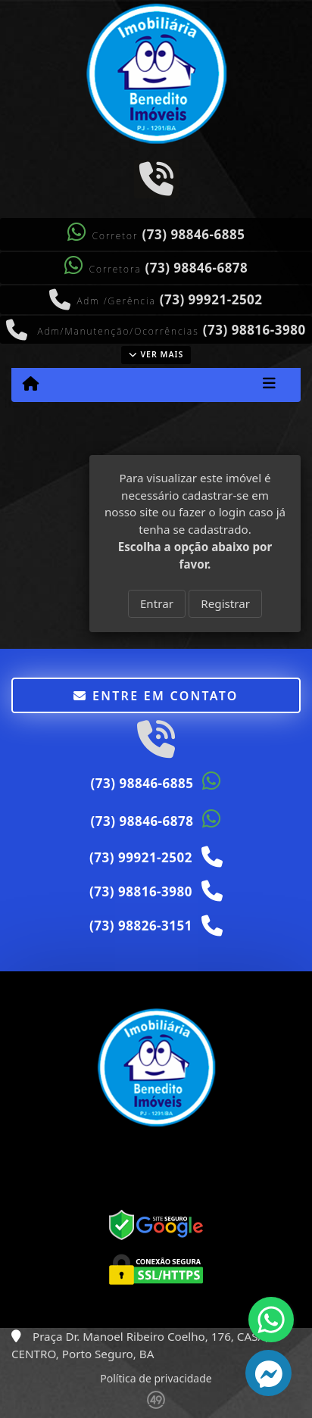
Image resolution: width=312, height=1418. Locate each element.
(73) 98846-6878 (196, 267)
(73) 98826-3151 (140, 925)
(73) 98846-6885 (193, 234)
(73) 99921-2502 (211, 299)
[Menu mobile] (31, 383)
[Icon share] (156, 177)
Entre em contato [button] (155, 695)
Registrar (225, 603)
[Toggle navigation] (269, 384)
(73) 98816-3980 (254, 329)
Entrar (156, 603)
